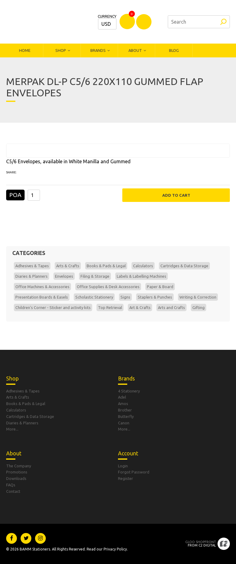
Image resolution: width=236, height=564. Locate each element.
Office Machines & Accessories (42, 286)
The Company (18, 466)
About (135, 50)
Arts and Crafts (171, 307)
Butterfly (126, 416)
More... (12, 429)
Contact (13, 491)
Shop (60, 50)
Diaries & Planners (31, 276)
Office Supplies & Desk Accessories (108, 286)
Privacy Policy (115, 549)
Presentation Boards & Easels (41, 297)
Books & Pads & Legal (106, 266)
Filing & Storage (95, 276)
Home (24, 50)
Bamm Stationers (47, 22)
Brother (125, 410)
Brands (98, 50)
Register (125, 478)
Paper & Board (160, 286)
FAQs (10, 485)
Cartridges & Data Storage (184, 266)
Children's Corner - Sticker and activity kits (53, 307)
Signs (125, 297)
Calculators (143, 266)
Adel (122, 397)
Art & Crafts (140, 307)
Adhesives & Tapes (32, 266)
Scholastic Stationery (94, 297)
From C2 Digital (200, 543)
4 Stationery (129, 391)
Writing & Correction (197, 297)
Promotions (16, 472)
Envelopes (64, 276)
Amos (123, 403)
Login (123, 466)
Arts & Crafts (67, 266)
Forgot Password (133, 472)
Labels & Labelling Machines (141, 276)
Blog (174, 50)
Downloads (16, 478)
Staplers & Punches (155, 297)
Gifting (198, 307)
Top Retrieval (110, 307)
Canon (123, 423)
